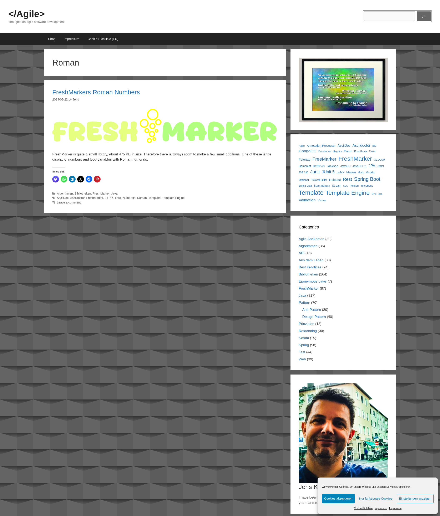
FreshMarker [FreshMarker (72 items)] (355, 158)
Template (154, 198)
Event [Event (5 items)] (372, 151)
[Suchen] (424, 16)
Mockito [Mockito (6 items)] (370, 172)
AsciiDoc (63, 198)
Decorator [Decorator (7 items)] (324, 151)
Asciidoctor (77, 198)
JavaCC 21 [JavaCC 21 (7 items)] (360, 166)
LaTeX (109, 198)
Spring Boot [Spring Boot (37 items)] (367, 179)
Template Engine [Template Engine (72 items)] (347, 192)
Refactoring (308, 331)
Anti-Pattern (311, 310)
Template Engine (173, 198)
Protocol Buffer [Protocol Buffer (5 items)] (319, 180)
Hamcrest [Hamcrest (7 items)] (305, 166)
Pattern (304, 303)
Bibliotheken (83, 193)
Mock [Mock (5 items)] (361, 172)
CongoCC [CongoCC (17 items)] (307, 151)
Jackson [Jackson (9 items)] (332, 166)
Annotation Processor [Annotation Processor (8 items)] (321, 145)
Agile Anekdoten (311, 239)
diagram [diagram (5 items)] (337, 151)
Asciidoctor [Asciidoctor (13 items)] (361, 145)
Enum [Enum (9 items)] (348, 151)
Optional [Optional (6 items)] (304, 179)
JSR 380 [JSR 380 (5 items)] (303, 172)
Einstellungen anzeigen (415, 498)
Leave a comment (69, 202)
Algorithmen (65, 193)
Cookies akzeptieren (338, 498)
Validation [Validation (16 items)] (307, 200)
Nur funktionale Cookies (375, 498)
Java (114, 193)
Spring (304, 345)
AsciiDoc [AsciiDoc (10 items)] (344, 145)
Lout (118, 198)
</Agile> (26, 14)
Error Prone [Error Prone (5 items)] (360, 151)
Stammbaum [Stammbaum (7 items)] (322, 185)
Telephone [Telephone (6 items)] (367, 185)
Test (302, 352)
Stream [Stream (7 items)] (336, 185)
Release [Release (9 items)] (335, 179)
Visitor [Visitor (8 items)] (322, 200)
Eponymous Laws (313, 281)
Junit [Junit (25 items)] (315, 171)
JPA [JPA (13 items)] (372, 166)
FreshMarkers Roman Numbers (96, 92)
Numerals (128, 198)
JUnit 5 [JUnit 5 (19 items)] (328, 172)
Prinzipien (306, 324)
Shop (51, 39)
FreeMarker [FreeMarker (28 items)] (324, 159)
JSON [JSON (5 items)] (380, 166)
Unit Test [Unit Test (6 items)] (377, 193)
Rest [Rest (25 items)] (347, 179)
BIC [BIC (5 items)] (374, 145)
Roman (142, 198)
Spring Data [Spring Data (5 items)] (305, 185)
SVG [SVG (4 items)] (345, 186)
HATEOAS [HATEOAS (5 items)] (319, 166)
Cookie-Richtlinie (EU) (103, 39)
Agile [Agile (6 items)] (302, 145)
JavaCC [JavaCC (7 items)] (345, 166)
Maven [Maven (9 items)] (351, 172)
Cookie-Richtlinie (363, 508)
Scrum (304, 338)
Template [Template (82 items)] (311, 192)
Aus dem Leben (311, 260)
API (301, 253)
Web (302, 359)
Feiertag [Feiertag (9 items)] (304, 159)
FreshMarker (101, 193)
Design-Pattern (314, 317)
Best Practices (310, 267)
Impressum (381, 508)
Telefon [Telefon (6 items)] (354, 185)
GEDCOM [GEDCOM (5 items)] (379, 159)
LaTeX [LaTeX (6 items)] (340, 172)
